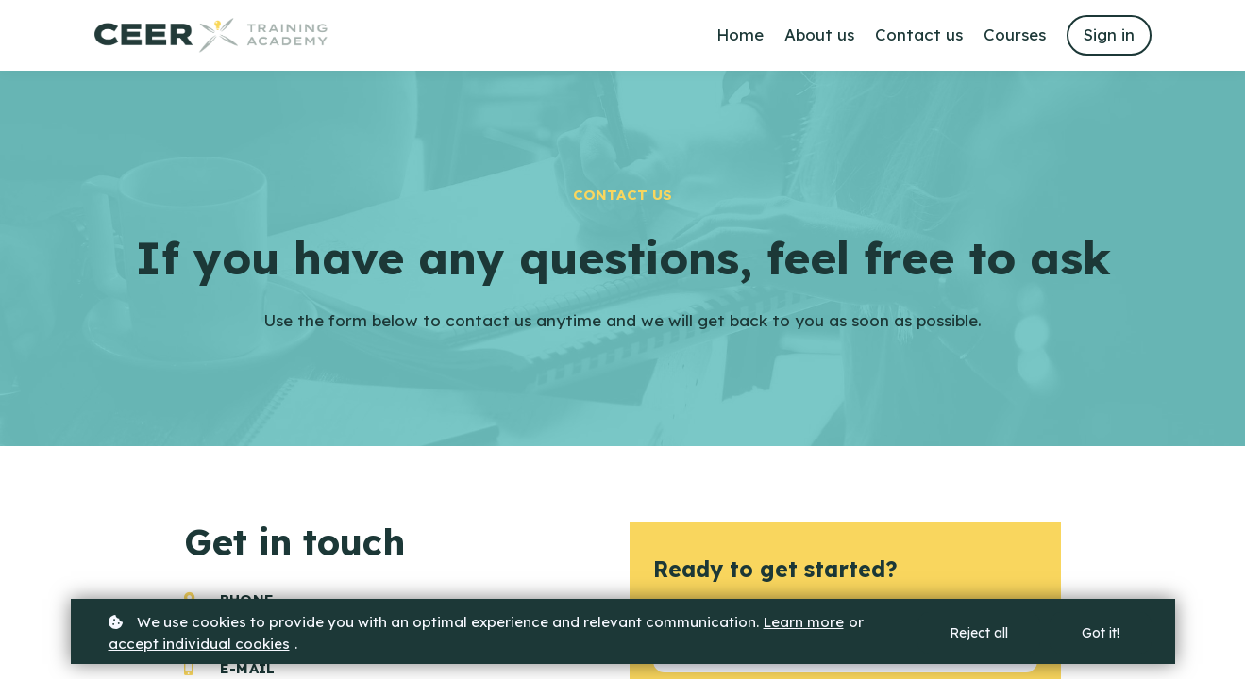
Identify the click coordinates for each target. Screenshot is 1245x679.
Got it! (1100, 632)
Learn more (804, 622)
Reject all (979, 632)
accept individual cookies (199, 644)
